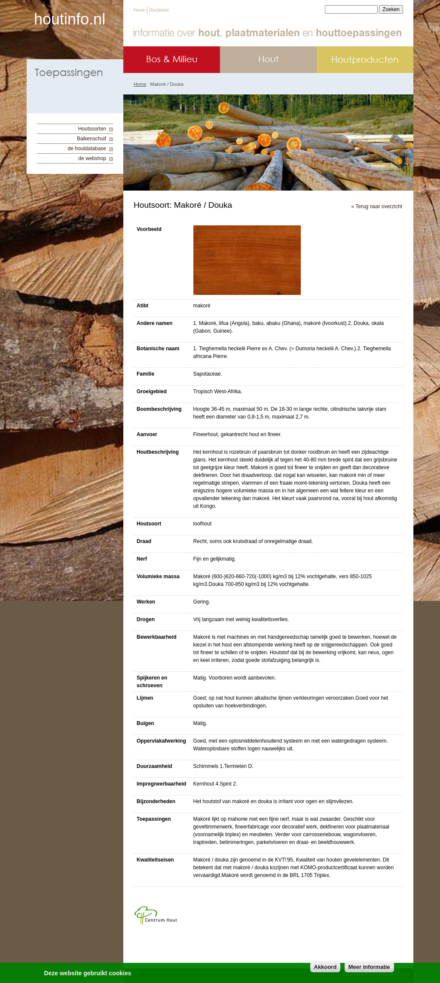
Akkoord (325, 968)
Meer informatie (369, 968)
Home (139, 10)
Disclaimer (159, 10)
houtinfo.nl (69, 19)
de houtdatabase (87, 149)
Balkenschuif (91, 139)
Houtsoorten (92, 129)
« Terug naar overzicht (376, 206)
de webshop (92, 158)
